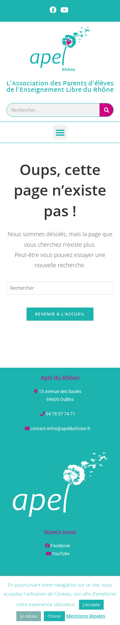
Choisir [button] (54, 616)
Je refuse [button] (28, 616)
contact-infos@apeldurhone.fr (60, 428)
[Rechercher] (106, 109)
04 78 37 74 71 (60, 413)
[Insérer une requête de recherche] (60, 288)
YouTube (60, 553)
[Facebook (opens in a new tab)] (54, 9)
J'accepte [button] (91, 604)
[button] (60, 132)
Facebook (60, 545)
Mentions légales (85, 616)
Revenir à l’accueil (60, 314)
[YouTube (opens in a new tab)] (64, 9)
